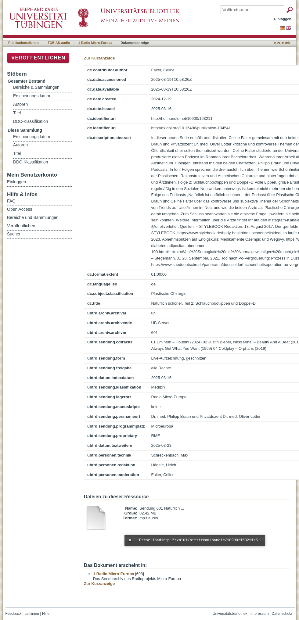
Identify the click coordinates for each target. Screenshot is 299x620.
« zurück (282, 43)
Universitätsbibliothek (230, 613)
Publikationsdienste (23, 43)
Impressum (259, 613)
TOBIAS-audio (59, 43)
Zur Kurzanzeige (99, 58)
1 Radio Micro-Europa (95, 43)
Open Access (19, 209)
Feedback (13, 613)
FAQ (11, 201)
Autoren (20, 104)
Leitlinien (31, 613)
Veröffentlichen (38, 57)
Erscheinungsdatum (31, 96)
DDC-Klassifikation (30, 121)
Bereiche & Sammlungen (36, 87)
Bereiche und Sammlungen (33, 217)
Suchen (14, 233)
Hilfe (45, 613)
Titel (17, 113)
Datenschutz (282, 613)
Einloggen (283, 19)
